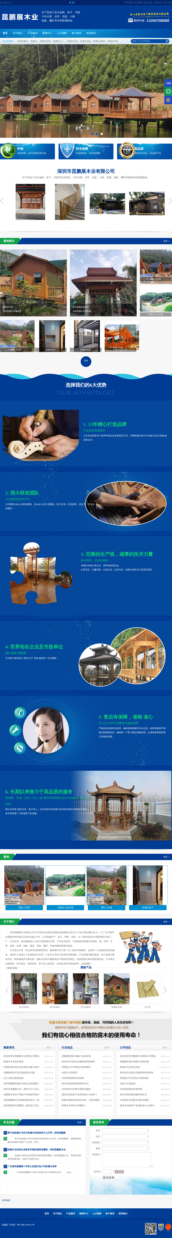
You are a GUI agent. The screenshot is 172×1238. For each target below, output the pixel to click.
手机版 (12, 1225)
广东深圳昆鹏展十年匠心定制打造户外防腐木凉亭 (32, 1166)
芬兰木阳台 (24, 1007)
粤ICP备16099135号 (25, 1225)
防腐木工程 (72, 41)
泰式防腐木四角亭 (105, 309)
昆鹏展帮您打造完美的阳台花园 (19, 1072)
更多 (86, 360)
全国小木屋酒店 (69, 1072)
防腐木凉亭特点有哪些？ (74, 1105)
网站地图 (148, 2)
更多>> (166, 241)
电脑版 (5, 1225)
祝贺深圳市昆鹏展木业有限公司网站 (21, 1056)
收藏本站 (158, 2)
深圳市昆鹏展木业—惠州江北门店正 (21, 1089)
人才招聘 (62, 33)
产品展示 (32, 33)
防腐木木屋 (113, 41)
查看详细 (12, 968)
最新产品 (86, 967)
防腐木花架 (85, 41)
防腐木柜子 (51, 350)
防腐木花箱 (45, 41)
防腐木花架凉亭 (120, 350)
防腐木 (34, 41)
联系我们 (91, 33)
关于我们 (17, 33)
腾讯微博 (129, 2)
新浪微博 (139, 2)
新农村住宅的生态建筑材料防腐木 (78, 1061)
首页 (5, 33)
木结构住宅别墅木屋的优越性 (76, 1089)
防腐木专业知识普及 (14, 1061)
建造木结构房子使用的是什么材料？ (80, 1094)
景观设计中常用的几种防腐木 (76, 1067)
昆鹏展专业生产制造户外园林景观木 (21, 1094)
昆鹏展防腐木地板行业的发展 (76, 1056)
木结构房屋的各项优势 (73, 1078)
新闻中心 (47, 33)
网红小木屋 (156, 279)
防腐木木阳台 (99, 41)
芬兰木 (148, 1007)
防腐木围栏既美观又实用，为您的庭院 (81, 1100)
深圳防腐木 (23, 41)
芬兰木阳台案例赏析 (14, 1078)
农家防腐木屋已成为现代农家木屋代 (21, 1067)
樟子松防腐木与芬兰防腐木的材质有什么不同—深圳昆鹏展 (37, 1132)
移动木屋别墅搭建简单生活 (75, 1083)
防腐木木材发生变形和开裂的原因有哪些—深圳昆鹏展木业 (37, 1149)
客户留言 (76, 33)
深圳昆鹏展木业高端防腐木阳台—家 (21, 1100)
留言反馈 (168, 2)
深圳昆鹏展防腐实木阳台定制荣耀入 (21, 1083)
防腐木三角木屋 (155, 314)
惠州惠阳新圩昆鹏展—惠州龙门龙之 (21, 1105)
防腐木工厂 (58, 41)
